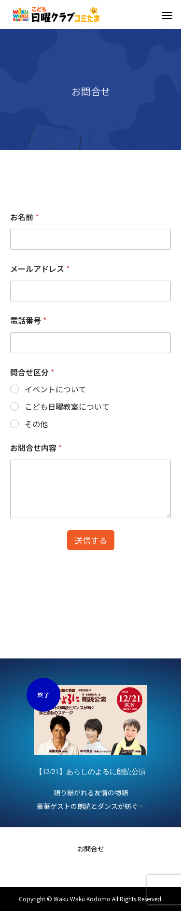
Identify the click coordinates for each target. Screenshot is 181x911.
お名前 (24, 217)
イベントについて (55, 389)
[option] (90, 745)
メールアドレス (40, 268)
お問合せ (90, 848)
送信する (90, 540)
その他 (36, 424)
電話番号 (28, 320)
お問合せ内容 (36, 447)
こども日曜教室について (67, 407)
